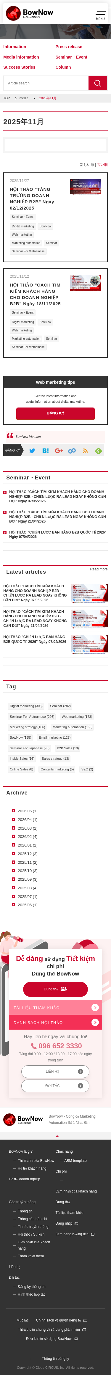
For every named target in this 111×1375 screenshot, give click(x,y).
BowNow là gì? (21, 1151)
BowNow (45, 226)
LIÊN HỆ (52, 1071)
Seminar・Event (71, 57)
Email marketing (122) (55, 737)
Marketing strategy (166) (27, 727)
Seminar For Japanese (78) (29, 748)
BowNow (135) (20, 737)
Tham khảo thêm (31, 1256)
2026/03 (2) (28, 828)
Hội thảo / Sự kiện (31, 1234)
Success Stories (19, 67)
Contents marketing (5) (57, 769)
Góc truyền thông (22, 1202)
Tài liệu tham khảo (69, 1213)
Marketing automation (26, 243)
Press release (69, 46)
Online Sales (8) (21, 769)
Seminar (51, 243)
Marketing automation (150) (73, 727)
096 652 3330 (60, 1046)
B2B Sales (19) (68, 748)
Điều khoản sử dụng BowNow (48, 1339)
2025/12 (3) (28, 854)
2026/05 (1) (28, 811)
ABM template (76, 1161)
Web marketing (22, 234)
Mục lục (23, 1320)
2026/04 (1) (28, 819)
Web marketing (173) (77, 716)
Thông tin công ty (55, 1358)
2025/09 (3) (28, 879)
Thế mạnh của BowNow (36, 1161)
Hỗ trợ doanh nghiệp (24, 1179)
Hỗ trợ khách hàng (32, 1168)
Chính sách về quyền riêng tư (58, 1320)
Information (14, 46)
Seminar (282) (60, 706)
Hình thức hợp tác (32, 1294)
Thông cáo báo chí (32, 1219)
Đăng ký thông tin (31, 1287)
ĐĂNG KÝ (56, 413)
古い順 (102, 165)
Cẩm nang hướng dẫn (72, 1234)
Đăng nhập (64, 1223)
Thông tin (25, 1211)
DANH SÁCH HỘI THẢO (38, 1022)
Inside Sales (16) (22, 758)
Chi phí (61, 1171)
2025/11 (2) (28, 862)
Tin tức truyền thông (33, 1227)
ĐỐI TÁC (52, 1086)
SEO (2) (87, 769)
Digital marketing (23, 226)
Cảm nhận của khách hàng (76, 1191)
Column (63, 67)
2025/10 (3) (28, 871)
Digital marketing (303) (26, 706)
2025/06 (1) (28, 905)
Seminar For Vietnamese (28, 251)
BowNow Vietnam (28, 436)
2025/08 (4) (28, 888)
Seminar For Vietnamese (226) (32, 716)
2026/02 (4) (28, 836)
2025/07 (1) (28, 896)
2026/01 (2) (28, 845)
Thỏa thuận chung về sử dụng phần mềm (49, 1329)
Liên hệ (14, 1267)
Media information (21, 57)
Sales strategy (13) (55, 758)
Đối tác (14, 1277)
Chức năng (64, 1151)
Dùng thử (63, 1202)
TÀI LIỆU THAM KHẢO (37, 1008)
